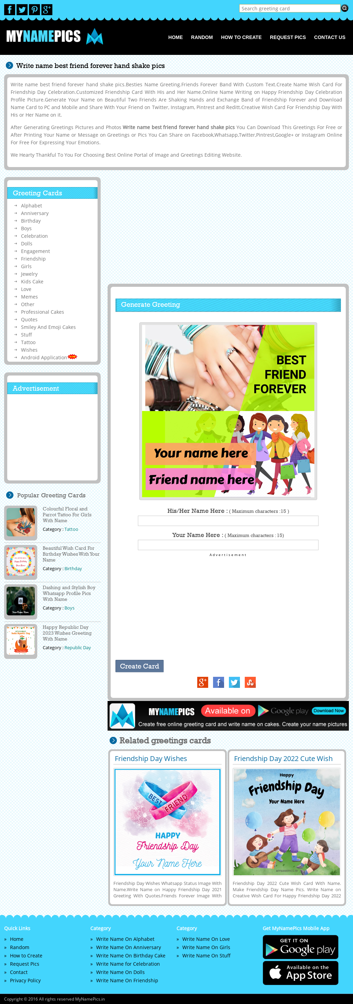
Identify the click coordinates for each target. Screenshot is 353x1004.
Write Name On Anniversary (128, 947)
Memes (29, 296)
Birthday (31, 220)
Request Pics (288, 37)
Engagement (35, 251)
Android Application (49, 357)
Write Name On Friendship (127, 980)
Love (26, 289)
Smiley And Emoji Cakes (48, 327)
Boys (26, 228)
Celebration (34, 236)
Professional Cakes (42, 312)
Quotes (29, 319)
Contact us (329, 37)
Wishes (29, 350)
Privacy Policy (25, 980)
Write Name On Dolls (120, 972)
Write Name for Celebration (128, 964)
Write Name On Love (206, 939)
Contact (19, 972)
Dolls (26, 243)
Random (202, 37)
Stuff (26, 334)
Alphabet (31, 205)
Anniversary (35, 213)
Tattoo (28, 342)
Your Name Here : (228, 535)
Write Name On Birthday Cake (130, 955)
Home (175, 37)
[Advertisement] (227, 226)
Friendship (33, 258)
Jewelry (29, 274)
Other (27, 304)
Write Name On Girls (206, 947)
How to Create (241, 37)
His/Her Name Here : (228, 510)
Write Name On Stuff (206, 955)
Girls (26, 266)
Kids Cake (32, 281)
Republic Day (77, 647)
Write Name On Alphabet (125, 939)
